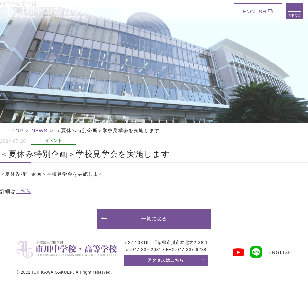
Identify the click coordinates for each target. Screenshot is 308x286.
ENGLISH (254, 11)
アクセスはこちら (166, 260)
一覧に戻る (154, 218)
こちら (23, 191)
